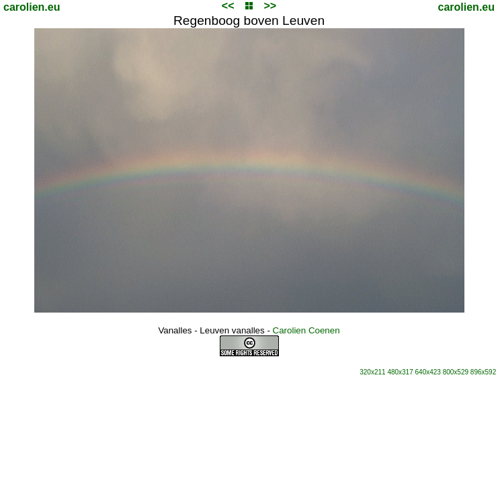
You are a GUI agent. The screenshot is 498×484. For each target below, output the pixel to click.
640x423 (428, 372)
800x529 (455, 372)
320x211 (372, 372)
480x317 (400, 372)
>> (269, 5)
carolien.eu (31, 7)
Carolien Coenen (306, 330)
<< (228, 5)
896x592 (483, 372)
